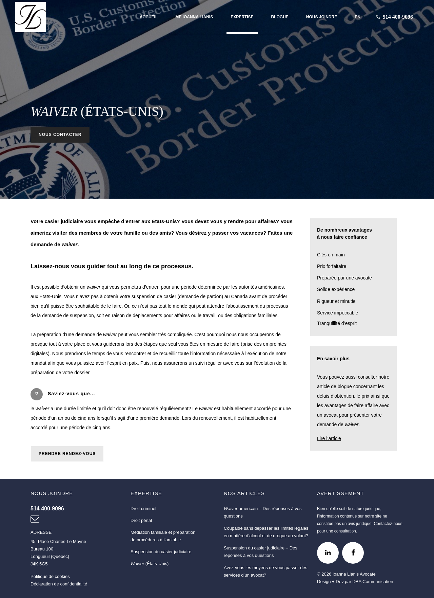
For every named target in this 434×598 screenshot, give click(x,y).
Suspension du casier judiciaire (161, 551)
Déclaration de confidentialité (59, 583)
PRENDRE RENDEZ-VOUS (67, 453)
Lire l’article (329, 438)
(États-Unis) (150, 563)
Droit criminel (143, 508)
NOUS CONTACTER (60, 135)
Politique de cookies (50, 576)
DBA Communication (372, 581)
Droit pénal (141, 520)
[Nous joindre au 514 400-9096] (398, 17)
